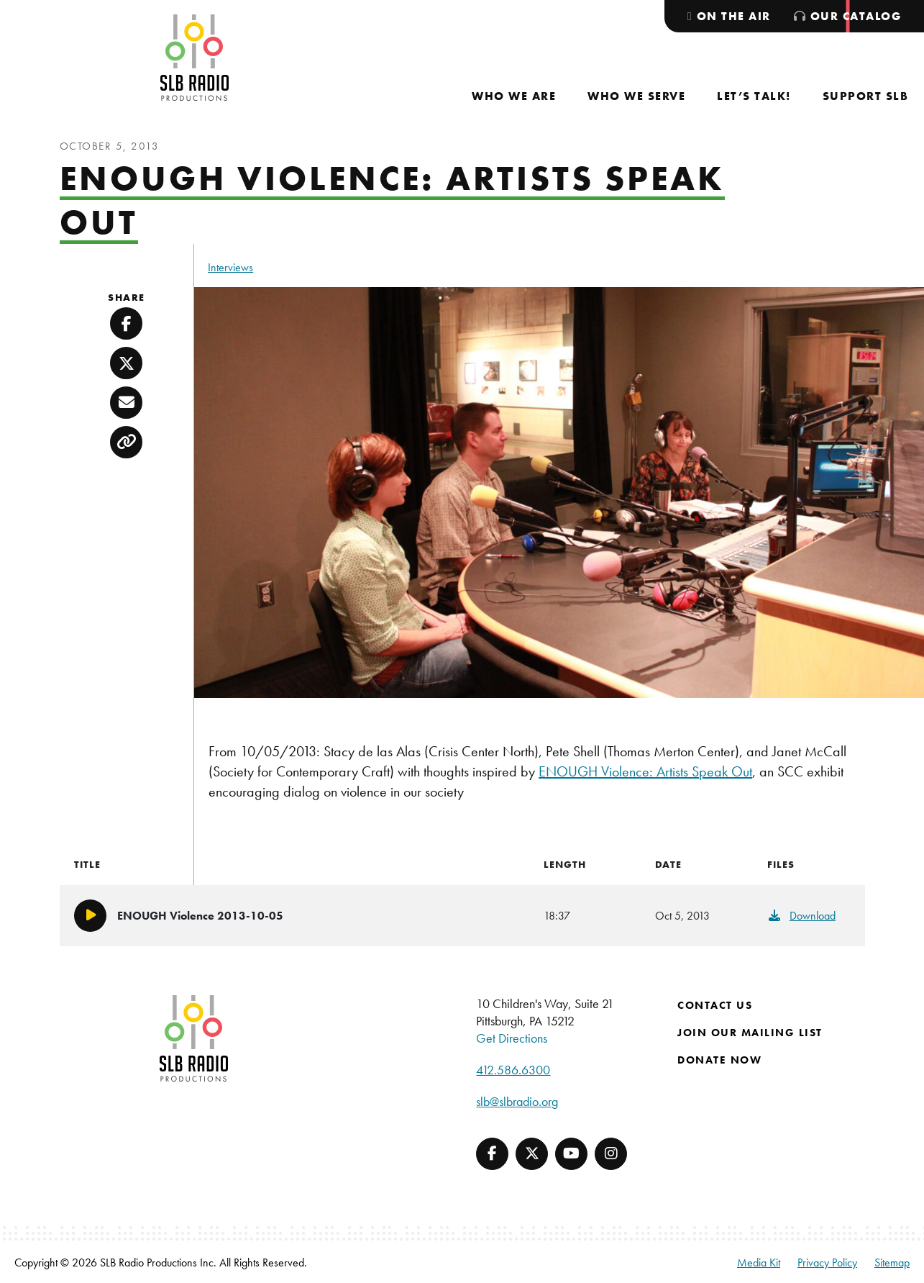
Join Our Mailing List (750, 1032)
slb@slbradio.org (517, 1101)
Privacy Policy (827, 1262)
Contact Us (714, 1005)
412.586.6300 (513, 1069)
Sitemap (892, 1262)
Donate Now (719, 1060)
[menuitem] (514, 96)
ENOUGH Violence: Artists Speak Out (645, 771)
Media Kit (758, 1262)
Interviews (230, 267)
